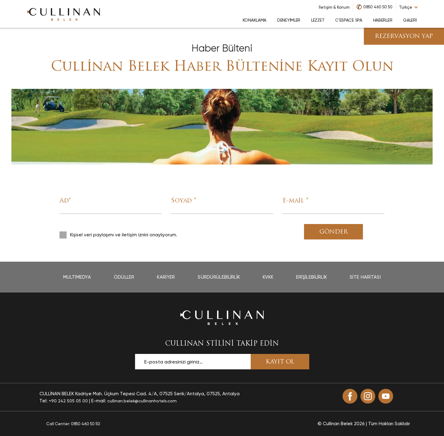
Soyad (183, 201)
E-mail (295, 201)
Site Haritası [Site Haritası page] (365, 277)
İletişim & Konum (334, 7)
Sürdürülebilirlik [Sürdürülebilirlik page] (219, 277)
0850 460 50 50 (378, 7)
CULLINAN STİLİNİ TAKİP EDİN (222, 344)
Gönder (333, 232)
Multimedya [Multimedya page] (77, 277)
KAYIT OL (280, 362)
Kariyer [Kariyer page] (166, 277)
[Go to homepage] (63, 14)
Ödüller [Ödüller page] (124, 277)
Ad (65, 201)
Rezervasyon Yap (404, 36)
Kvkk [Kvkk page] (268, 277)
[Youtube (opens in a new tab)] (385, 396)
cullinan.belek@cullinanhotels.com (142, 400)
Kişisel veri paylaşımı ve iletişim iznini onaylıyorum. (123, 235)
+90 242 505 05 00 (68, 400)
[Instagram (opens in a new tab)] (367, 396)
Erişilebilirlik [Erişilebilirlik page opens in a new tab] (311, 277)
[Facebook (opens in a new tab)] (350, 396)
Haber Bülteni (222, 48)
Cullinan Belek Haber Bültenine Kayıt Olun (222, 67)
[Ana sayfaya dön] (222, 317)
